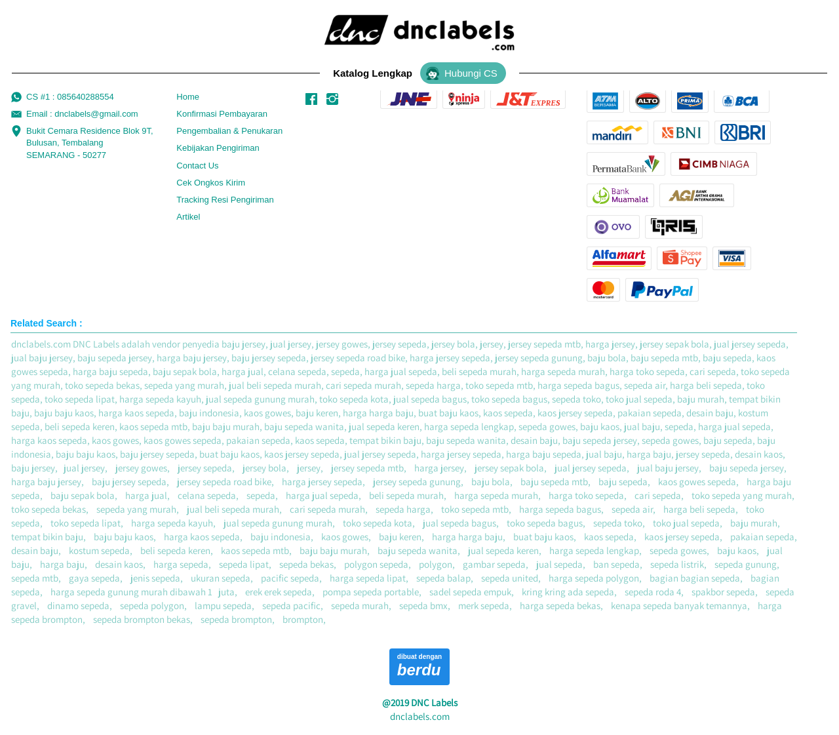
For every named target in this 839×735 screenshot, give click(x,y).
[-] (311, 99)
